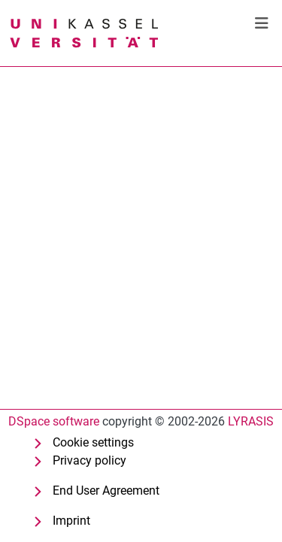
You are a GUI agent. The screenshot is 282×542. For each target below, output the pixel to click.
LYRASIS (251, 421)
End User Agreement (106, 490)
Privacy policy (89, 460)
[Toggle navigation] (261, 23)
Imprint (71, 520)
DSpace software (53, 421)
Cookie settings (93, 442)
